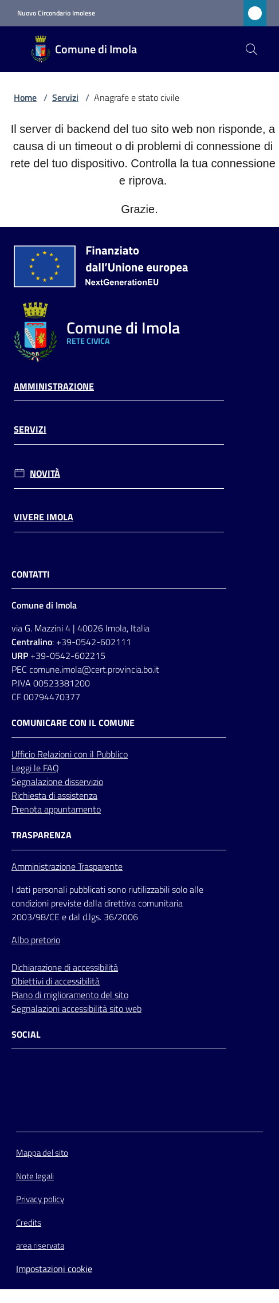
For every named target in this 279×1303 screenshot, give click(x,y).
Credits (28, 1222)
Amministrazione (54, 386)
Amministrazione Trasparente (67, 866)
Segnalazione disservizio (57, 781)
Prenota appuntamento (56, 809)
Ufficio (24, 754)
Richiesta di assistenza (54, 795)
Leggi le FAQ (35, 768)
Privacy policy (40, 1199)
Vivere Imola (43, 517)
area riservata (40, 1245)
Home (25, 97)
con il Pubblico (101, 754)
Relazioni (55, 754)
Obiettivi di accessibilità (55, 981)
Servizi (65, 97)
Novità (45, 473)
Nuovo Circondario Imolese (56, 13)
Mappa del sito (42, 1152)
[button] (251, 49)
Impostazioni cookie (54, 1268)
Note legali (35, 1176)
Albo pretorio (35, 940)
